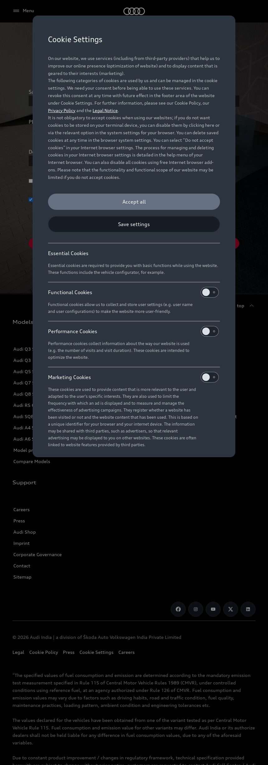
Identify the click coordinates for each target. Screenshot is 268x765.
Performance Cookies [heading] (133, 331)
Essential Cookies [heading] (68, 253)
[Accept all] (134, 202)
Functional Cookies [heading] (133, 292)
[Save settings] (134, 224)
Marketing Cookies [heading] (133, 377)
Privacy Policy (61, 110)
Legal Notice (105, 110)
